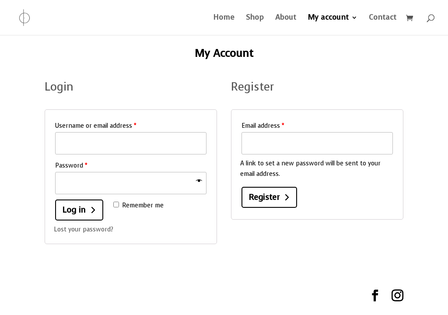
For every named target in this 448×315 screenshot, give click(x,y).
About (285, 18)
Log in (74, 209)
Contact (382, 18)
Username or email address (95, 126)
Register (264, 197)
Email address (263, 126)
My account (328, 18)
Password (71, 165)
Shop (255, 18)
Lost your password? (83, 229)
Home (223, 18)
